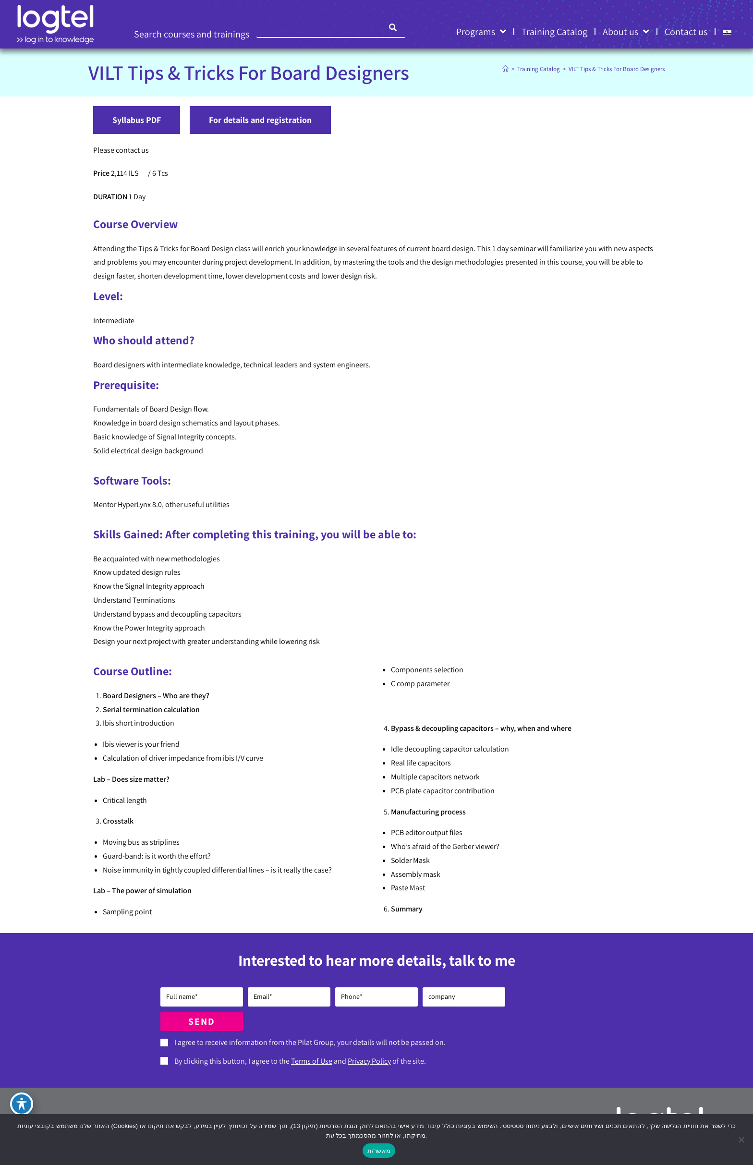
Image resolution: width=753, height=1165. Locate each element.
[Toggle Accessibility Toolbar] (21, 1104)
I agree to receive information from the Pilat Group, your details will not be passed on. (310, 1042)
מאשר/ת (378, 1150)
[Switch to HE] (727, 31)
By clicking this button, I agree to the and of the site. (300, 1061)
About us (626, 31)
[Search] (393, 27)
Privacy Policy (369, 1061)
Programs (481, 31)
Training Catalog (554, 31)
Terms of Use (311, 1061)
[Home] (505, 69)
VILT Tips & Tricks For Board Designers (617, 69)
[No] (741, 1139)
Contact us (686, 31)
